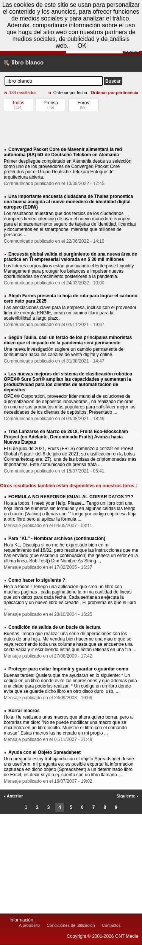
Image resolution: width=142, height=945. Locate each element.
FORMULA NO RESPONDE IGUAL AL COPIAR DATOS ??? (70, 496)
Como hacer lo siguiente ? (36, 580)
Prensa (51, 102)
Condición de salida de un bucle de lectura (54, 627)
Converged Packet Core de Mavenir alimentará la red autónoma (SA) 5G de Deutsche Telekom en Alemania (63, 152)
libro (17, 62)
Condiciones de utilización (71, 925)
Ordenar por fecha (70, 92)
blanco (34, 62)
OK (82, 45)
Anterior (13, 796)
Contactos (111, 925)
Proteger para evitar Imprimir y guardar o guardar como (68, 669)
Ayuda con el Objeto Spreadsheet (44, 752)
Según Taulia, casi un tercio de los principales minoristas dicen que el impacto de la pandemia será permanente (68, 340)
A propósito (29, 925)
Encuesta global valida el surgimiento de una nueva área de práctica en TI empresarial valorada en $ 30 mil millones (70, 256)
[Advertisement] (71, 128)
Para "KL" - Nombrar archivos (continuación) (56, 538)
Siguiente (127, 796)
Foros (83, 102)
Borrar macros (24, 710)
